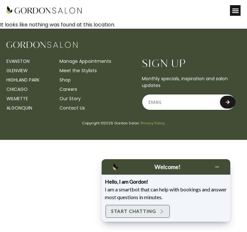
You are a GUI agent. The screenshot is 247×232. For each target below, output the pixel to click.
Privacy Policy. (153, 123)
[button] (235, 10)
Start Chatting (137, 211)
